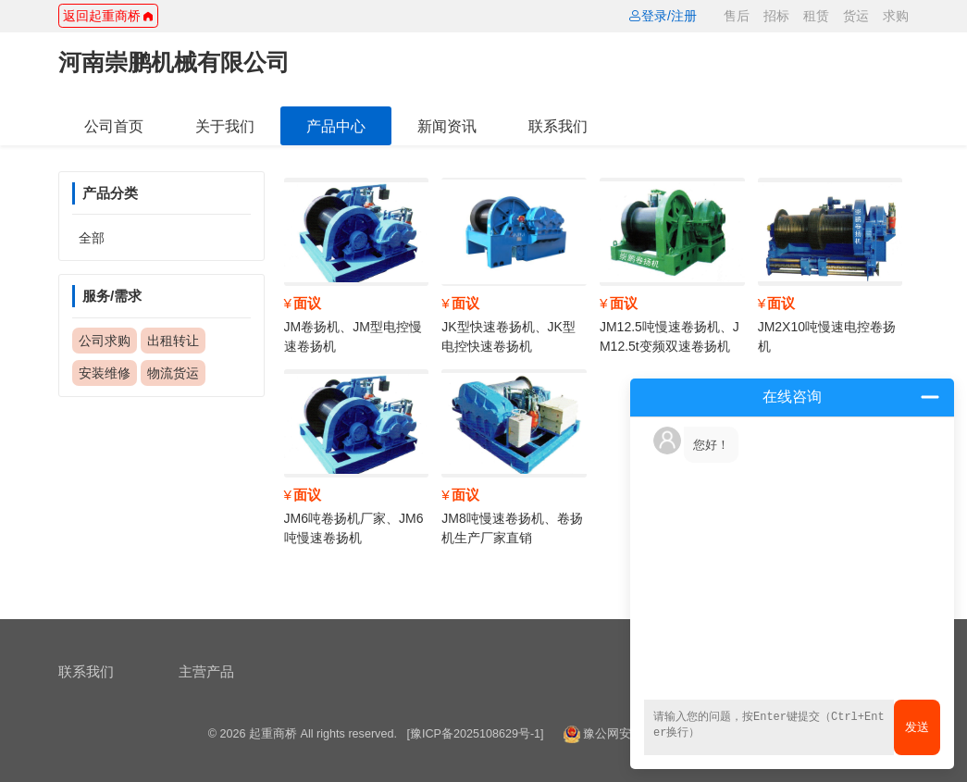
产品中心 (336, 126)
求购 (896, 15)
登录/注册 (662, 15)
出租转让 (173, 340)
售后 (737, 15)
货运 (856, 15)
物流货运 (173, 373)
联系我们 (558, 126)
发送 (917, 727)
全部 (92, 237)
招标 (776, 15)
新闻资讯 (447, 126)
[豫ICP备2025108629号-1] (474, 733)
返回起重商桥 (108, 15)
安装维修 (104, 373)
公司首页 (113, 126)
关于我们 (224, 126)
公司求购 (104, 340)
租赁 (816, 15)
